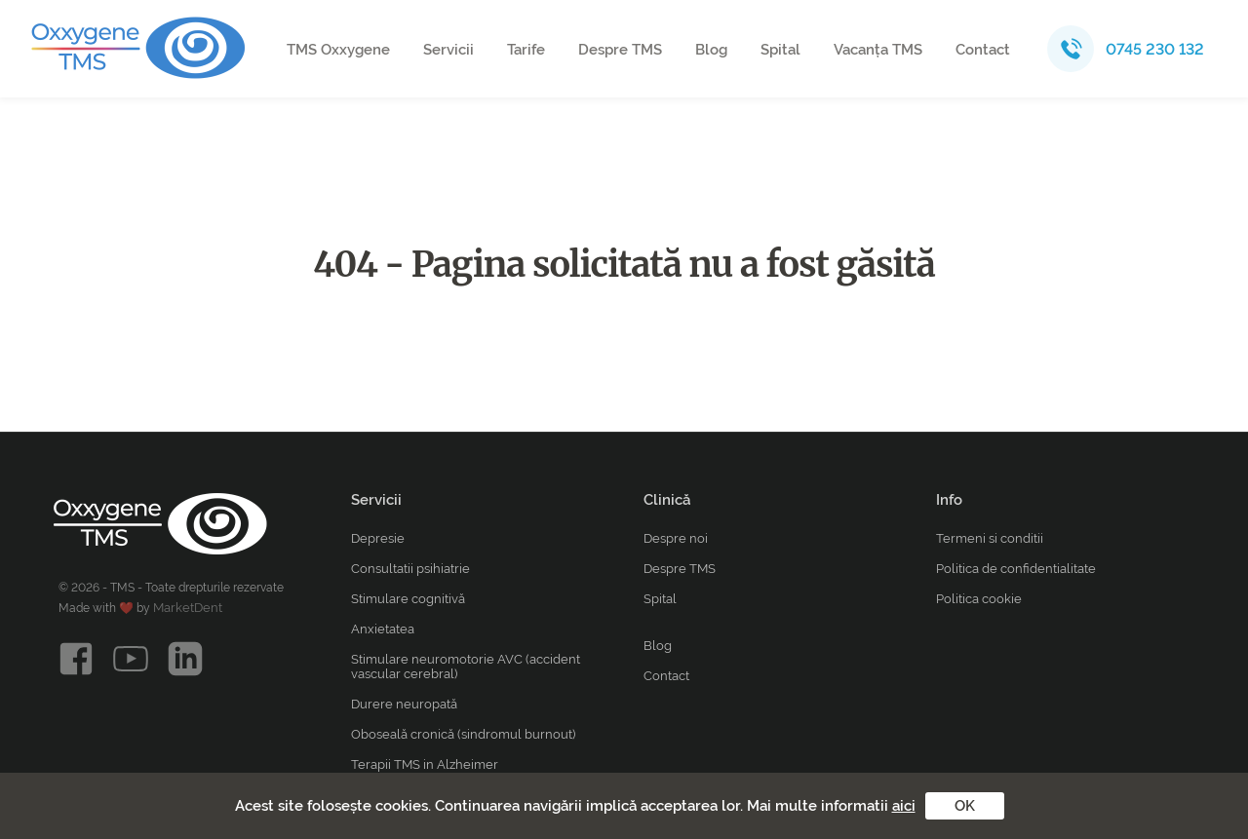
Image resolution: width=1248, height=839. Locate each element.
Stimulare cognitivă (408, 598)
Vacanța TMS (878, 49)
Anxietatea (382, 629)
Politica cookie (979, 598)
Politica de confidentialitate (1016, 568)
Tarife (526, 49)
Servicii (448, 49)
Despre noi (676, 538)
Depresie (378, 538)
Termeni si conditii (989, 538)
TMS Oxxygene (338, 49)
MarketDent (187, 607)
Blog (711, 49)
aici (904, 806)
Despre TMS (620, 49)
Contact (983, 49)
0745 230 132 (1155, 49)
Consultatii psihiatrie (410, 568)
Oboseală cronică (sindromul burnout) (463, 734)
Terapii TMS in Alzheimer (424, 764)
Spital (780, 49)
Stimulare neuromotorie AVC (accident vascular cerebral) (465, 666)
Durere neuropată (404, 704)
